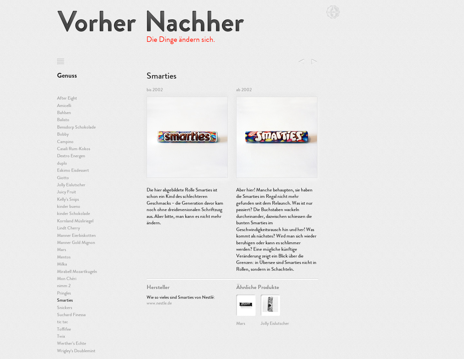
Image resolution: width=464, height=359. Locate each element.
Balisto (63, 120)
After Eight (67, 98)
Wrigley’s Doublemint (76, 351)
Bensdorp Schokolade (76, 127)
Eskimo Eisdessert (73, 170)
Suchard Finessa (71, 315)
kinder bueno (68, 206)
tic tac (62, 322)
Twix (61, 336)
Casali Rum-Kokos (73, 149)
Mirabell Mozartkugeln (77, 271)
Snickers (64, 308)
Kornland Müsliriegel (75, 221)
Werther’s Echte (71, 343)
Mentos (64, 257)
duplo (62, 163)
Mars (61, 250)
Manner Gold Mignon (76, 242)
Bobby (63, 134)
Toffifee (64, 329)
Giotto (63, 178)
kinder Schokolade (73, 213)
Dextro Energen (71, 156)
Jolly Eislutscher (71, 185)
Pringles (64, 293)
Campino (65, 142)
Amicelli (64, 105)
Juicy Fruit (66, 192)
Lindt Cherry (68, 228)
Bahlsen (64, 113)
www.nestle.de (159, 303)
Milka (62, 264)
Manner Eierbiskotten (76, 235)
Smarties (65, 300)
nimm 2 (64, 286)
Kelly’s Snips (68, 199)
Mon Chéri (66, 279)
